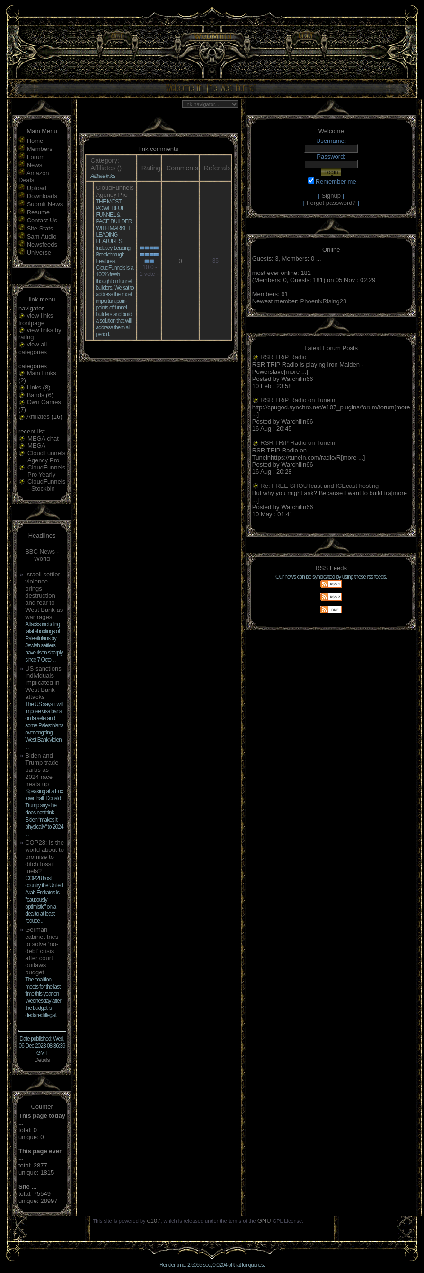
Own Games (44, 402)
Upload (36, 188)
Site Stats (40, 228)
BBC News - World (42, 555)
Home (35, 140)
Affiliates (38, 416)
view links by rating (40, 334)
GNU (264, 1220)
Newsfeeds (42, 244)
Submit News (45, 204)
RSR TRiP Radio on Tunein (297, 400)
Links (34, 387)
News (35, 164)
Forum (36, 156)
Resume (38, 212)
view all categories (32, 348)
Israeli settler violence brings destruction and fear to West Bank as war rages (44, 595)
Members (40, 148)
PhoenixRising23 (323, 301)
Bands (35, 394)
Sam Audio (42, 236)
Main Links (41, 373)
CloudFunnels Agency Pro (46, 457)
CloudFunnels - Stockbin (46, 485)
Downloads (42, 196)
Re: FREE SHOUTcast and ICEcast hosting (319, 485)
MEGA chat (43, 438)
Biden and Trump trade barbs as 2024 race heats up (41, 769)
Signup (330, 195)
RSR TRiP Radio (283, 357)
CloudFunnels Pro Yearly (46, 471)
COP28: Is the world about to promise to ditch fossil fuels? (44, 857)
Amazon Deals (33, 176)
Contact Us (42, 220)
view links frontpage (35, 319)
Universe (39, 252)
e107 (154, 1220)
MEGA (36, 445)
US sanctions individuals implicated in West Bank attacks (43, 682)
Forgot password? (331, 202)
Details (42, 1059)
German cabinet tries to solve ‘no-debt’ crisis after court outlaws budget (41, 951)
